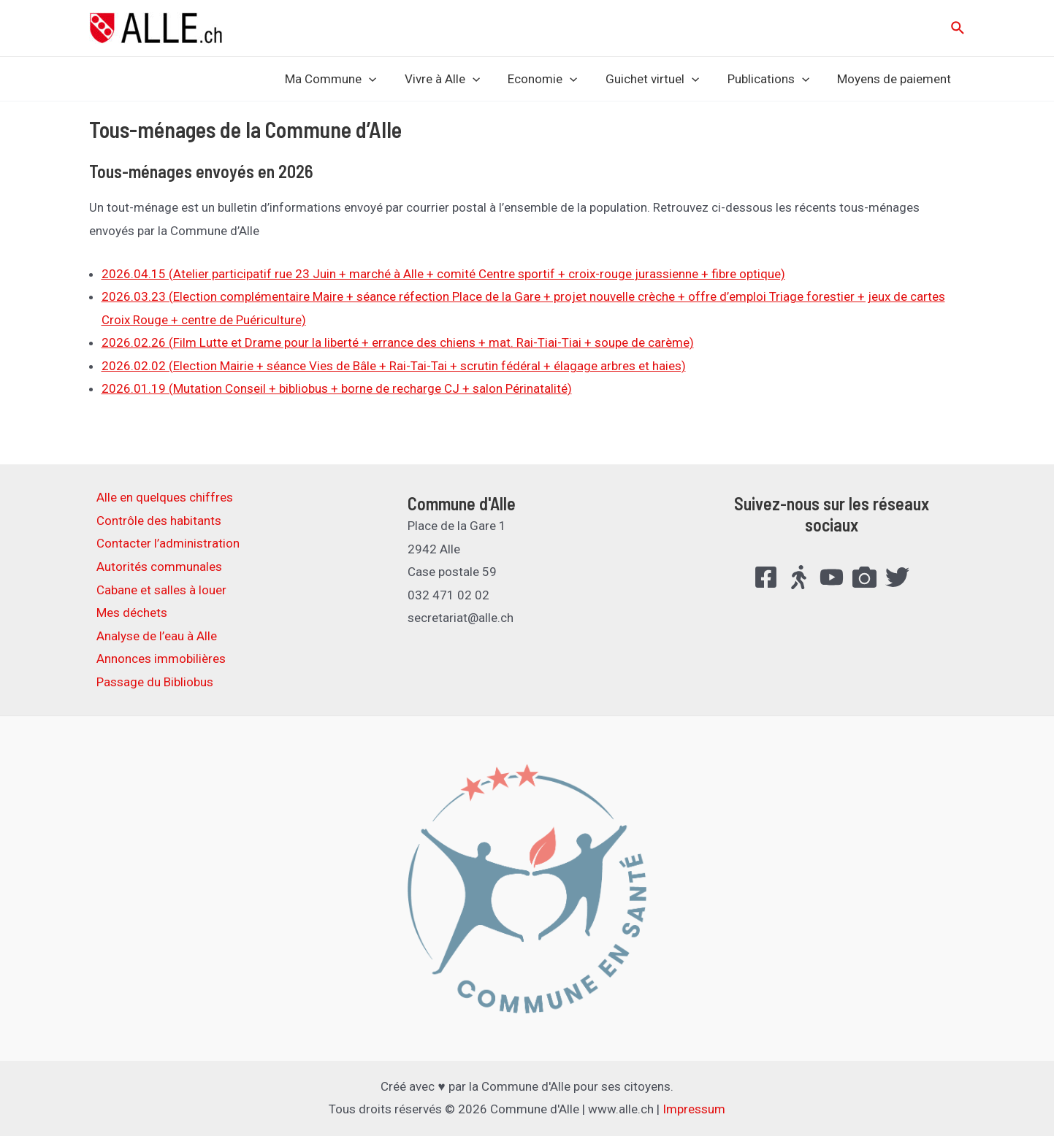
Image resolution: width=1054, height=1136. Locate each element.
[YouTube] (832, 577)
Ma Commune (348, 79)
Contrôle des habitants (158, 520)
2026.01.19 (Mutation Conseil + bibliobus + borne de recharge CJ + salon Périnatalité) (337, 388)
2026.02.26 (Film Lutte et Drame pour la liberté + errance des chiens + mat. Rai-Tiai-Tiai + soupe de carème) (398, 342)
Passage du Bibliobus (154, 682)
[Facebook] (766, 577)
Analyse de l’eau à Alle (156, 636)
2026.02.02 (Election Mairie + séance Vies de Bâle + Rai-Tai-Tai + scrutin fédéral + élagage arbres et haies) (394, 365)
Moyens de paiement (896, 79)
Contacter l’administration (168, 543)
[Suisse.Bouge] (799, 577)
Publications (773, 79)
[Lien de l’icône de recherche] (958, 28)
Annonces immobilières (161, 658)
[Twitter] (897, 577)
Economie (554, 79)
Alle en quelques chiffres (164, 497)
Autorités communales (159, 566)
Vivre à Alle (456, 79)
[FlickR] (864, 577)
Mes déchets (131, 612)
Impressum (693, 1109)
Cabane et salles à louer (161, 590)
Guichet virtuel (660, 79)
